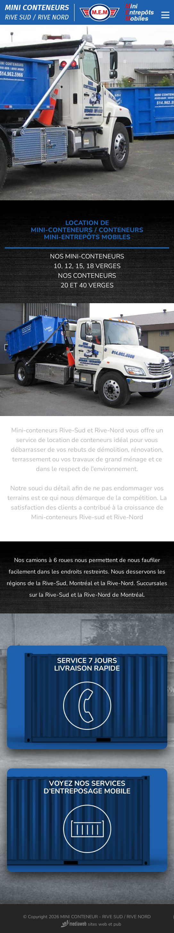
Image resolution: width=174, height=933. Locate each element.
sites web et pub (91, 924)
